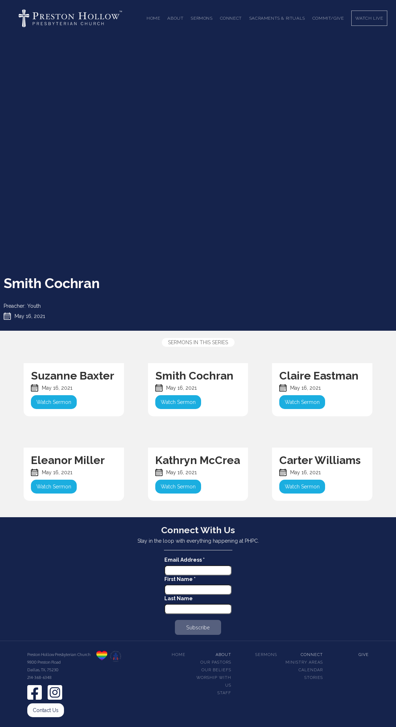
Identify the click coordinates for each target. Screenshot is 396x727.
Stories (313, 677)
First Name (180, 579)
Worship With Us (213, 681)
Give (364, 654)
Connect (312, 654)
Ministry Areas (304, 662)
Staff (224, 693)
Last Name (178, 598)
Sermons (266, 654)
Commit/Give (328, 18)
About (223, 654)
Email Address (184, 560)
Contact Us (46, 710)
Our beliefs (216, 670)
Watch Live (369, 18)
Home (153, 18)
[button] (175, 18)
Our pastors (215, 662)
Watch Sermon (53, 402)
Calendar (311, 670)
